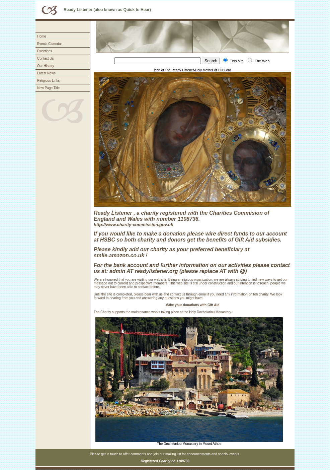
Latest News (46, 73)
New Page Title (48, 88)
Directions (44, 51)
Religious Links (48, 80)
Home (41, 36)
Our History (45, 66)
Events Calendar (49, 44)
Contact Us (45, 58)
